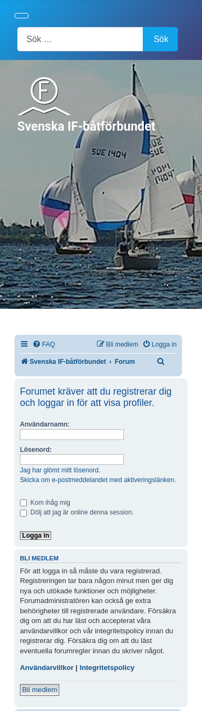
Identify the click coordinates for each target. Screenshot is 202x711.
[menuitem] (43, 344)
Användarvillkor (47, 667)
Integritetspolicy (107, 667)
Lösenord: (36, 449)
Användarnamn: (44, 424)
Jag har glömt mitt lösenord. (60, 470)
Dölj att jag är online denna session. (77, 512)
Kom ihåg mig (45, 502)
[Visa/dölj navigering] (22, 15)
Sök (161, 39)
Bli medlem (39, 690)
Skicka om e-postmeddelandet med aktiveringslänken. (98, 480)
